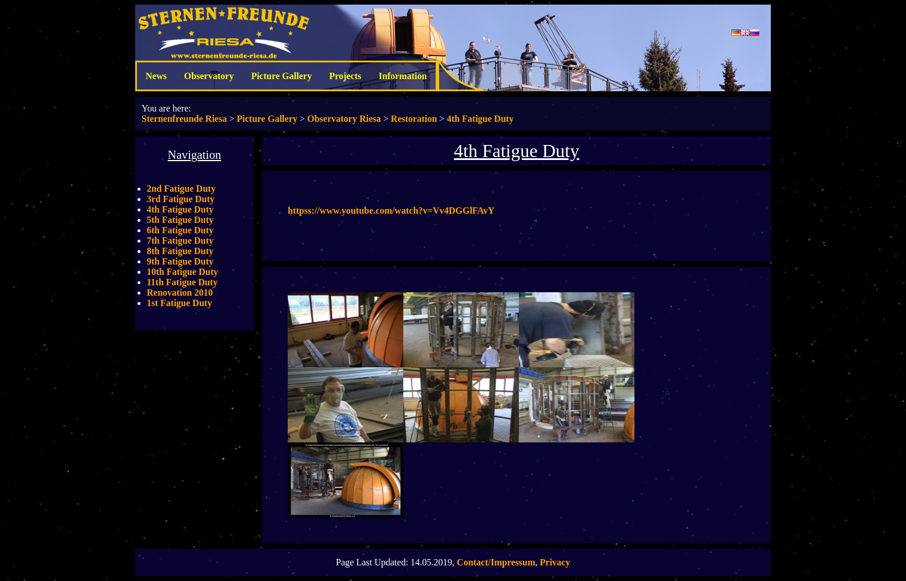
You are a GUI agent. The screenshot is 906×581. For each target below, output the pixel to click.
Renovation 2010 (180, 292)
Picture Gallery (281, 76)
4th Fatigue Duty (480, 119)
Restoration (414, 119)
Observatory (208, 76)
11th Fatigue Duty (182, 282)
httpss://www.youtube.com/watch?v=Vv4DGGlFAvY (391, 210)
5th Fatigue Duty (180, 220)
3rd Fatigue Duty (180, 199)
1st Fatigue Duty (179, 303)
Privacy (555, 562)
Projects (345, 76)
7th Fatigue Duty (180, 240)
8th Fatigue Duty (180, 251)
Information (402, 76)
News (156, 76)
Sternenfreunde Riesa (184, 119)
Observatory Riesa (344, 119)
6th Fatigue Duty (180, 230)
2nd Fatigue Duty (181, 188)
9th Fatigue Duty (180, 261)
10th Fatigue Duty (182, 272)
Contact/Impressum (496, 562)
